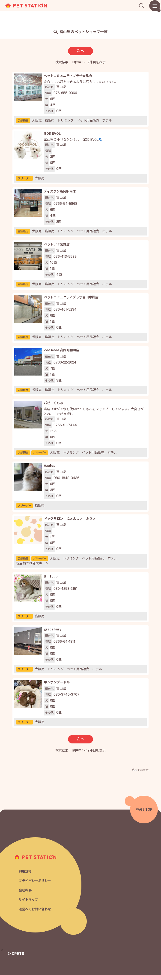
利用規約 (25, 871)
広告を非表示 (140, 770)
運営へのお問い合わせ (35, 909)
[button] (2, 950)
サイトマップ (28, 900)
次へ (80, 51)
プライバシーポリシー (35, 881)
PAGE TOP (144, 809)
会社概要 (25, 890)
